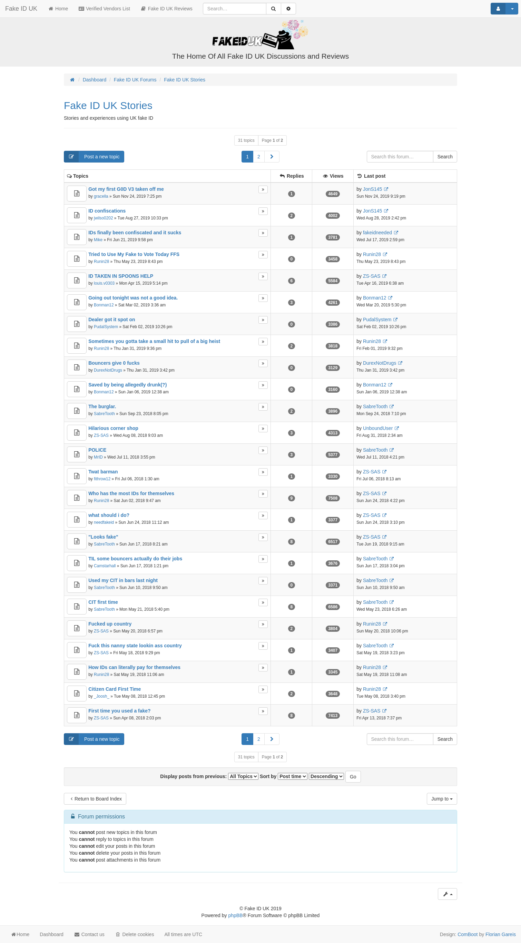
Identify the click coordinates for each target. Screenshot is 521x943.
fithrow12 (102, 479)
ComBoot (468, 934)
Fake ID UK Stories (108, 105)
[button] (271, 157)
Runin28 (101, 261)
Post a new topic (92, 156)
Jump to (442, 799)
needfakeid (104, 522)
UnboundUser (378, 428)
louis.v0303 (104, 283)
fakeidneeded (377, 232)
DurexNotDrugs (108, 370)
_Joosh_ (101, 696)
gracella (101, 196)
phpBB (235, 915)
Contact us (89, 934)
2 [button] (258, 156)
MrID (98, 457)
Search (445, 156)
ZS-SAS (372, 276)
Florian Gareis (500, 934)
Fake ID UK (21, 8)
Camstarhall (105, 565)
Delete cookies (134, 934)
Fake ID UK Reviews (166, 8)
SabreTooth (104, 413)
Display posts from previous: (209, 776)
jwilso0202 (103, 218)
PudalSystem (106, 326)
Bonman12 (104, 305)
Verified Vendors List (104, 8)
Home (58, 8)
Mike (98, 239)
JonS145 (372, 189)
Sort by (283, 776)
